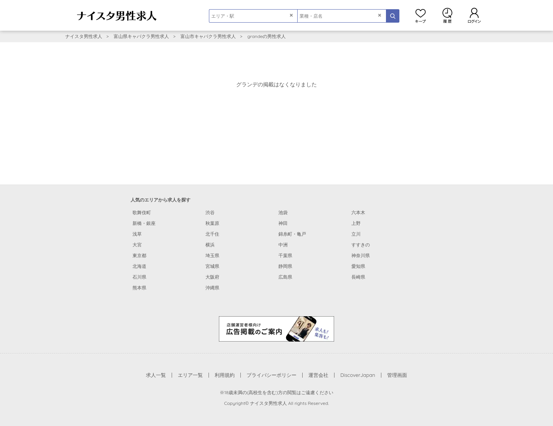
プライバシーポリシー (271, 375)
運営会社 (318, 375)
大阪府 (212, 277)
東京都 (139, 255)
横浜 (210, 245)
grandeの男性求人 (266, 36)
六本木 (358, 212)
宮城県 (212, 266)
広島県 (285, 277)
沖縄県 (212, 288)
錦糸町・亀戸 (292, 234)
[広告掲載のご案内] (276, 328)
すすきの (360, 245)
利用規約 (225, 375)
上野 (356, 223)
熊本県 (139, 288)
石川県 (139, 277)
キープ (420, 15)
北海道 (139, 266)
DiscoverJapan (357, 375)
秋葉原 (212, 223)
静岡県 (285, 266)
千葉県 (285, 255)
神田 (283, 223)
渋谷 (210, 212)
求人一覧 (156, 375)
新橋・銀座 (144, 223)
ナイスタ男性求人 (83, 36)
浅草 (137, 234)
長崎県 (358, 277)
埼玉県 (212, 255)
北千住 (212, 234)
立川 (356, 234)
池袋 (283, 212)
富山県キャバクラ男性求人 (141, 36)
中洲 (283, 245)
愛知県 (358, 266)
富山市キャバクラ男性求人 (208, 36)
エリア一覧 (190, 375)
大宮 (137, 245)
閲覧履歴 (447, 15)
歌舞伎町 (141, 212)
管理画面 (397, 375)
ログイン (474, 15)
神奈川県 (360, 255)
